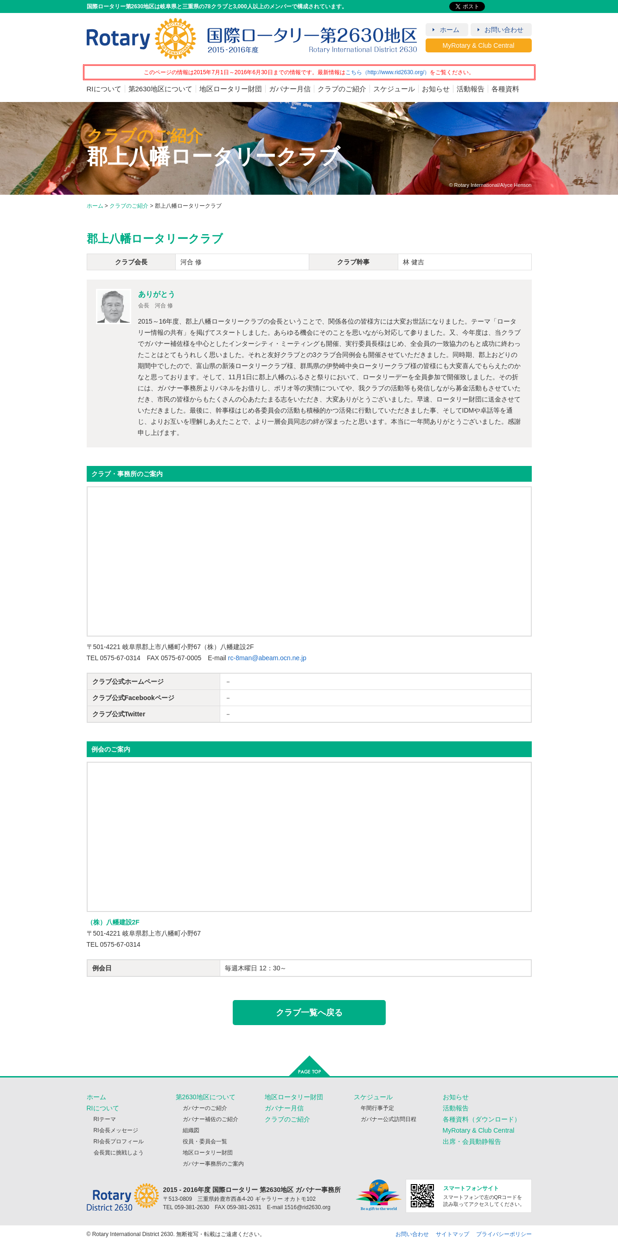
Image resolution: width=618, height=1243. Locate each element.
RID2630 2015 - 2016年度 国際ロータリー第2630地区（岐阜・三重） (252, 38)
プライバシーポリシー (504, 1234)
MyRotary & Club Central (479, 45)
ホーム (449, 29)
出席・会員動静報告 (472, 1141)
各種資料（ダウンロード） (482, 1119)
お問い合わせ (503, 29)
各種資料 (505, 89)
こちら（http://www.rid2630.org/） (387, 72)
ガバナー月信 (290, 89)
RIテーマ (105, 1119)
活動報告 (470, 89)
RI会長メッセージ (116, 1130)
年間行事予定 (377, 1108)
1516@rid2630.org (307, 1207)
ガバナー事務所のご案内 (213, 1163)
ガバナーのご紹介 (205, 1108)
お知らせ (436, 89)
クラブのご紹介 (342, 89)
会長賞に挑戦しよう (119, 1152)
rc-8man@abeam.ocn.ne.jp (267, 658)
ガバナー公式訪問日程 (388, 1119)
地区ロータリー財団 (230, 89)
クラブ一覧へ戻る (309, 1012)
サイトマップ (452, 1234)
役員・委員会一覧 (205, 1141)
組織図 (191, 1130)
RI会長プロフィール (119, 1141)
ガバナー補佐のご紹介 (210, 1119)
